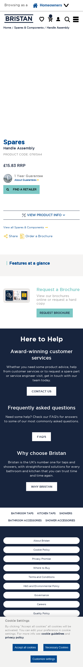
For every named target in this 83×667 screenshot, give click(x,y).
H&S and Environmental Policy (41, 586)
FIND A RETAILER (21, 189)
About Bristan (41, 540)
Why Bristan (41, 486)
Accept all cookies (25, 647)
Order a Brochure (38, 236)
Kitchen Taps (46, 513)
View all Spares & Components (23, 227)
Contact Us (41, 391)
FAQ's (41, 436)
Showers (65, 513)
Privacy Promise (41, 558)
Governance (41, 595)
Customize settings (44, 659)
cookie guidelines (52, 633)
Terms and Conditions (41, 577)
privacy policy (14, 637)
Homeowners (47, 5)
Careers (41, 604)
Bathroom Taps (22, 513)
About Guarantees (25, 180)
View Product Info (44, 215)
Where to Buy (41, 568)
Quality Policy (41, 613)
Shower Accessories (60, 520)
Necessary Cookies (56, 647)
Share (13, 236)
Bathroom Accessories (25, 520)
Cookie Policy (41, 549)
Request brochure (55, 312)
